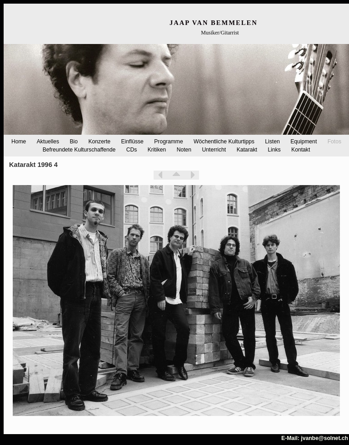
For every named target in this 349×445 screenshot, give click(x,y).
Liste (176, 175)
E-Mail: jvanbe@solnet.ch (314, 438)
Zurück (160, 175)
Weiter (192, 175)
